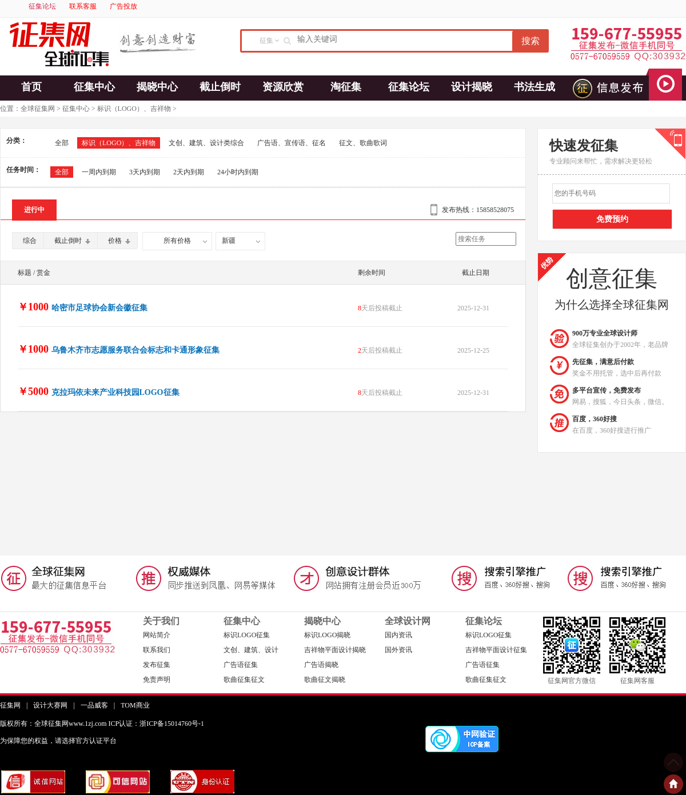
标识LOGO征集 (247, 635)
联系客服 (83, 6)
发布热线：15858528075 (478, 210)
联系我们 (156, 650)
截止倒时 (220, 87)
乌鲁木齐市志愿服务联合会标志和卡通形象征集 (135, 350)
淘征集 (345, 87)
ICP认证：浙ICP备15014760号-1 (156, 724)
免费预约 (612, 219)
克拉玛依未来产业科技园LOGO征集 (115, 392)
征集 (266, 41)
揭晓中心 (157, 87)
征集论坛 (42, 6)
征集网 (10, 705)
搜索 (530, 41)
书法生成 (534, 87)
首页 (31, 87)
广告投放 (123, 6)
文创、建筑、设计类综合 (206, 143)
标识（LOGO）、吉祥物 (134, 109)
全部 (62, 143)
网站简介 (156, 635)
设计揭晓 (471, 87)
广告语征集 (241, 665)
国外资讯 (398, 650)
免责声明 (156, 680)
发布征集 (156, 665)
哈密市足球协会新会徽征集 (99, 307)
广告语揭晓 (321, 665)
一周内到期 (99, 172)
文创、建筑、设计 (251, 650)
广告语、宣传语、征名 (291, 143)
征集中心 (94, 87)
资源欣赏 (283, 87)
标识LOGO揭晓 (327, 635)
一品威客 (94, 705)
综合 (30, 241)
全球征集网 (38, 109)
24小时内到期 (237, 172)
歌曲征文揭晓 (324, 680)
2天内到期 (188, 172)
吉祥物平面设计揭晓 (335, 650)
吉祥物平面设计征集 (496, 650)
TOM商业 (135, 705)
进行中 (34, 210)
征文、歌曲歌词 (363, 143)
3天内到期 (144, 172)
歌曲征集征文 (244, 680)
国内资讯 (398, 635)
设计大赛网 (50, 705)
